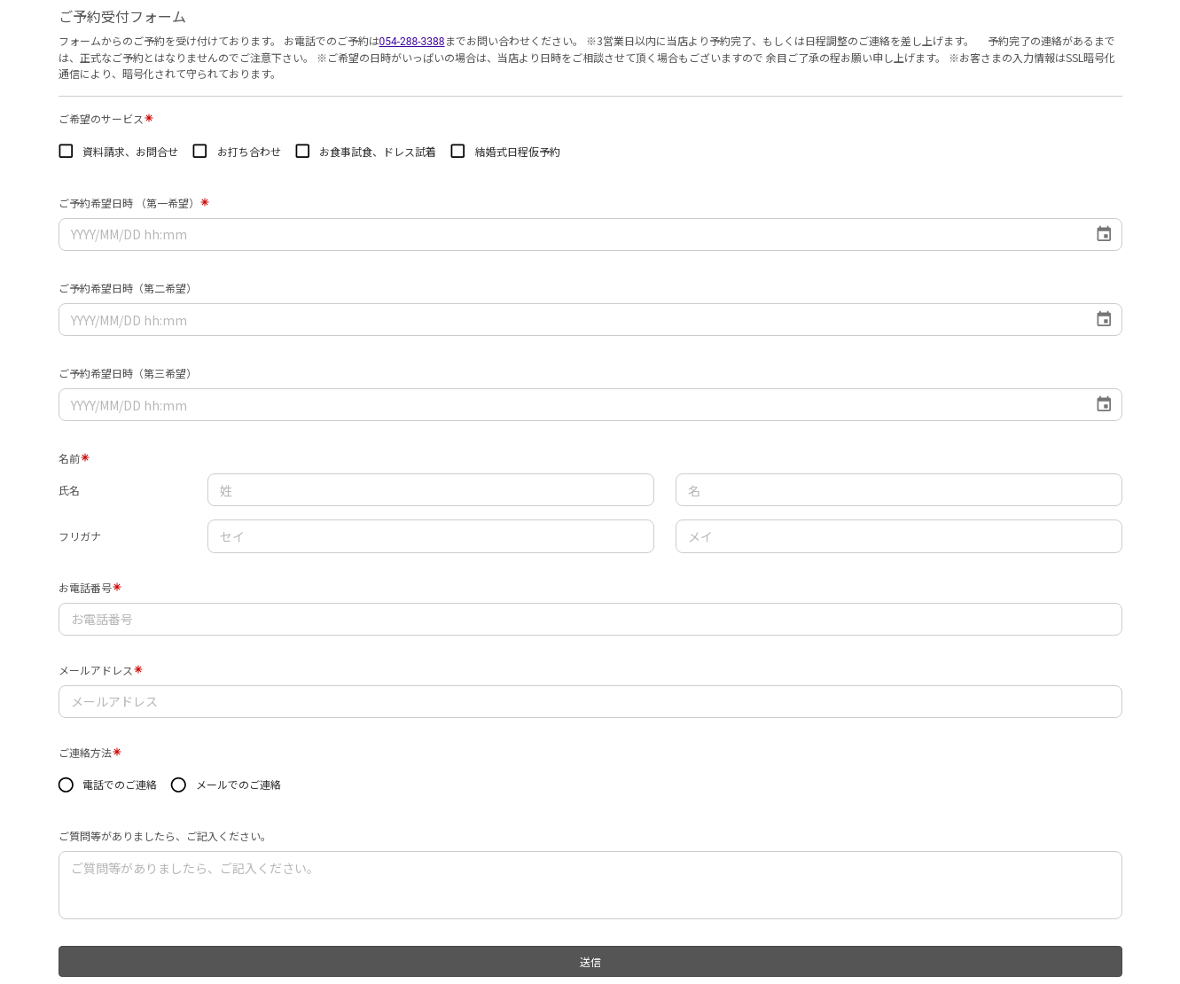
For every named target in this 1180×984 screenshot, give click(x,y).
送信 (590, 961)
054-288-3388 (412, 41)
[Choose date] (1104, 234)
